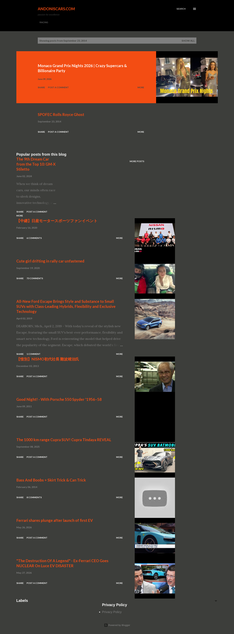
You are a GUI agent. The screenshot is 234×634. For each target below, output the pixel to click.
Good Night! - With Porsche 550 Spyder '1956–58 (59, 399)
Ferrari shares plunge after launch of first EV (54, 520)
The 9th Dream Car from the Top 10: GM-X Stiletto (36, 164)
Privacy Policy (112, 612)
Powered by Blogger (117, 625)
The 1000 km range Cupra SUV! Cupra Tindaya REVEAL (63, 439)
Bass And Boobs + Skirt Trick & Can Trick (51, 480)
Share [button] (41, 87)
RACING (44, 22)
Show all (188, 40)
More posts (137, 161)
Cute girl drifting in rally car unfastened (50, 261)
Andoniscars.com (56, 8)
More (141, 87)
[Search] (181, 9)
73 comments (35, 278)
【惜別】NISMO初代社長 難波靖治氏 (47, 359)
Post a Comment (58, 87)
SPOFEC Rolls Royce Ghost (61, 114)
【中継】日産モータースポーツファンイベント (57, 220)
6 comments (34, 238)
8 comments (34, 497)
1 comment (33, 354)
